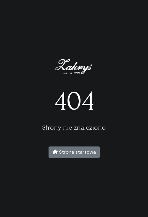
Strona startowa (74, 152)
